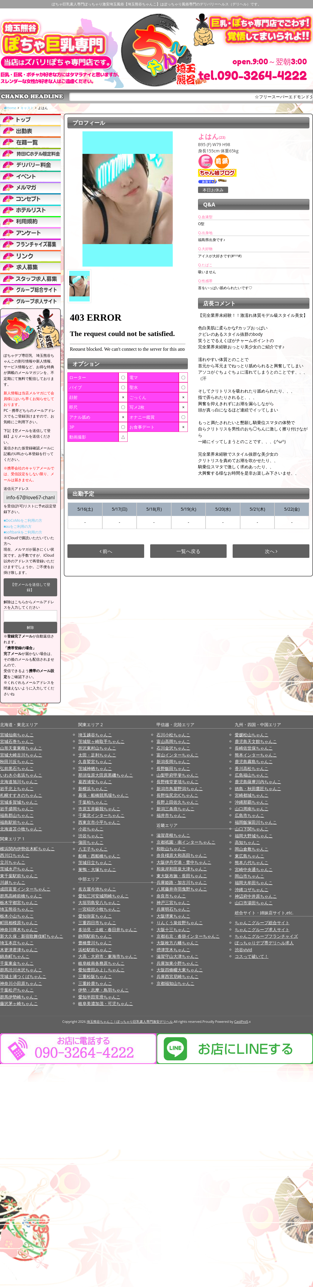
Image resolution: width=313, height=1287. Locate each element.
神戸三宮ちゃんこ (173, 902)
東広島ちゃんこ (249, 856)
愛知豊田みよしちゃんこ (101, 970)
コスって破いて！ (251, 956)
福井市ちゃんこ (171, 815)
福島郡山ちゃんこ (17, 815)
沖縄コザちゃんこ (251, 889)
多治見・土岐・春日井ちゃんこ (107, 929)
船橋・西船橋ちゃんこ (99, 856)
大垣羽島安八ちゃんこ (99, 902)
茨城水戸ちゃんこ (17, 869)
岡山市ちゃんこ (249, 876)
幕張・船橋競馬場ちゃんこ (103, 795)
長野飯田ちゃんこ (173, 768)
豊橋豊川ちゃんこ (95, 943)
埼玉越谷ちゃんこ (95, 735)
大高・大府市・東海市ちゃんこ (107, 956)
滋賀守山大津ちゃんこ (177, 956)
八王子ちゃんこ (93, 849)
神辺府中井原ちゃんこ (256, 896)
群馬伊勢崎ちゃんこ (19, 997)
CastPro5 (241, 1021)
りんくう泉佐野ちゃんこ (179, 922)
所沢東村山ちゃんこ (97, 748)
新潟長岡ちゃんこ (173, 761)
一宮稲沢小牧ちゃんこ (99, 909)
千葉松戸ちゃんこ (17, 990)
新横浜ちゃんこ (93, 788)
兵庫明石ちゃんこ (173, 909)
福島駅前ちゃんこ (17, 822)
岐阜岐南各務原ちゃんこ (101, 963)
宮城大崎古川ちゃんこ (21, 755)
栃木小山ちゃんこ (17, 916)
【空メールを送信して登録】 (30, 587)
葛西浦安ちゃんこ (95, 781)
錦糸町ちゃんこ (14, 956)
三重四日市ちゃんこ (97, 922)
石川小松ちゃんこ (173, 735)
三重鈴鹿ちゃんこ (95, 983)
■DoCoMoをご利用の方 (23, 520)
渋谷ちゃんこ (91, 836)
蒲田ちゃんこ (91, 842)
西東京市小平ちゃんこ (99, 822)
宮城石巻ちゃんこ (17, 741)
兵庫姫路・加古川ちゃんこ (181, 882)
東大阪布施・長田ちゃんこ (181, 876)
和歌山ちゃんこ (171, 848)
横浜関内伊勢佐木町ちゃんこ (27, 848)
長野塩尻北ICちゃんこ (177, 795)
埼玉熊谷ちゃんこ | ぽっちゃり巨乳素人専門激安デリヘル (130, 1021)
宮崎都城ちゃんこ (251, 795)
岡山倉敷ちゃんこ (251, 849)
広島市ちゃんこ (249, 815)
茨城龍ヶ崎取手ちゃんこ (101, 741)
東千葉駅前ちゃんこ (19, 876)
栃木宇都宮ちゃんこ (19, 902)
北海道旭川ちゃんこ (19, 781)
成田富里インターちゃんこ (25, 889)
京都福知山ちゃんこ (175, 983)
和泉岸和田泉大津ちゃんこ (181, 869)
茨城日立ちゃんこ (95, 862)
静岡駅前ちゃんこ (95, 936)
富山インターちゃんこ (177, 755)
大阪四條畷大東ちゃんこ (179, 970)
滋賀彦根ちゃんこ (173, 835)
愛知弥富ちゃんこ (95, 916)
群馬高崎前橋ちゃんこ (21, 896)
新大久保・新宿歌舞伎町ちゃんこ (31, 936)
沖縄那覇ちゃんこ (251, 802)
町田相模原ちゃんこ (19, 922)
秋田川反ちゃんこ (17, 761)
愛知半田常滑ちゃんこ (99, 997)
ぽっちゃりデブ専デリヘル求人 (264, 943)
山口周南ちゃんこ (251, 809)
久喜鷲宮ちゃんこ (95, 761)
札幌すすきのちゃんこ (21, 795)
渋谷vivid (243, 949)
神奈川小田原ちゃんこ (21, 983)
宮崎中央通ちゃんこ (254, 869)
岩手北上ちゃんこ (17, 788)
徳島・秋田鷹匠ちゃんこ (258, 788)
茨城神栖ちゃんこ (95, 768)
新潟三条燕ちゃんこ (175, 809)
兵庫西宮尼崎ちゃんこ (177, 976)
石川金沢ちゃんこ (173, 748)
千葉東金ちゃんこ (17, 963)
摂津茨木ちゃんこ (173, 949)
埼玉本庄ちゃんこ (17, 943)
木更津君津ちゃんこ (19, 949)
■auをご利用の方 (18, 526)
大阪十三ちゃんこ (173, 929)
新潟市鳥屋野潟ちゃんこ (179, 788)
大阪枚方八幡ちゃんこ (177, 943)
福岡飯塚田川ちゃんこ (256, 822)
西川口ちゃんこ (14, 855)
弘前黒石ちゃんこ (17, 768)
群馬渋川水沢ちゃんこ (21, 970)
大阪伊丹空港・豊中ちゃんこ (183, 862)
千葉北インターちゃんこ (101, 815)
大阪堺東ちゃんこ (173, 916)
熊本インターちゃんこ (256, 755)
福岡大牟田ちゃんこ (254, 882)
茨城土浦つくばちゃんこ (23, 976)
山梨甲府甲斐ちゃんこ (177, 775)
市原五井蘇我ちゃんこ (99, 809)
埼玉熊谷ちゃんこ (17, 909)
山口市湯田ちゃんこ (254, 903)
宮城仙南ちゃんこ (17, 735)
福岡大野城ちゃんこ (254, 836)
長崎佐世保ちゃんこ (254, 748)
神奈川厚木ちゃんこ (19, 929)
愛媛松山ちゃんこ (251, 735)
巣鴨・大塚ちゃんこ (97, 869)
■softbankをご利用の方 (23, 532)
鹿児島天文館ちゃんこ (256, 741)
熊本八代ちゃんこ (251, 862)
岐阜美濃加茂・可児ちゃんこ (105, 1003)
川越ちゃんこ (12, 882)
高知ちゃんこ (247, 842)
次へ (271, 551)
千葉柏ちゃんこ (93, 802)
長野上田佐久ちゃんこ (177, 802)
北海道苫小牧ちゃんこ (21, 829)
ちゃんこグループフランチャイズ (266, 936)
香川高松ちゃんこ (251, 768)
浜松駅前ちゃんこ (95, 949)
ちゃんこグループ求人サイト (262, 929)
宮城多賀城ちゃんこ (19, 802)
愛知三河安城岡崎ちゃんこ (103, 896)
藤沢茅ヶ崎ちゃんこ (19, 1003)
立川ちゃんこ (12, 862)
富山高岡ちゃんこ (173, 741)
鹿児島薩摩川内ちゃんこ (258, 781)
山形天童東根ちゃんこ (21, 748)
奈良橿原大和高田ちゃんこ (181, 855)
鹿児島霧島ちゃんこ (254, 761)
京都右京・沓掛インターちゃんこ (188, 936)
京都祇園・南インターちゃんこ (185, 842)
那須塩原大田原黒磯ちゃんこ (105, 775)
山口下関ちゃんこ (251, 829)
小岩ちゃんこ (91, 829)
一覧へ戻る (188, 551)
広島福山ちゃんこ (251, 775)
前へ (106, 551)
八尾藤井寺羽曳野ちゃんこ (181, 889)
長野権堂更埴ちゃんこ (177, 781)
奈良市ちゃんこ (171, 896)
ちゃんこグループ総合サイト (262, 922)
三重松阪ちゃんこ (95, 976)
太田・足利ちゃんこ (97, 755)
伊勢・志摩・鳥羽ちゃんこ (103, 990)
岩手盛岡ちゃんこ (17, 809)
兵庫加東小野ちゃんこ (177, 963)
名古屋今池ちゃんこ (97, 889)
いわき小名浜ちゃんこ (21, 775)
